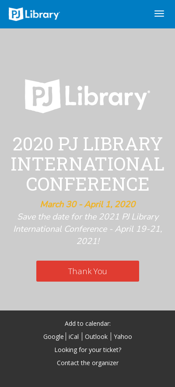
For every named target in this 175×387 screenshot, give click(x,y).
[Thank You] (87, 271)
